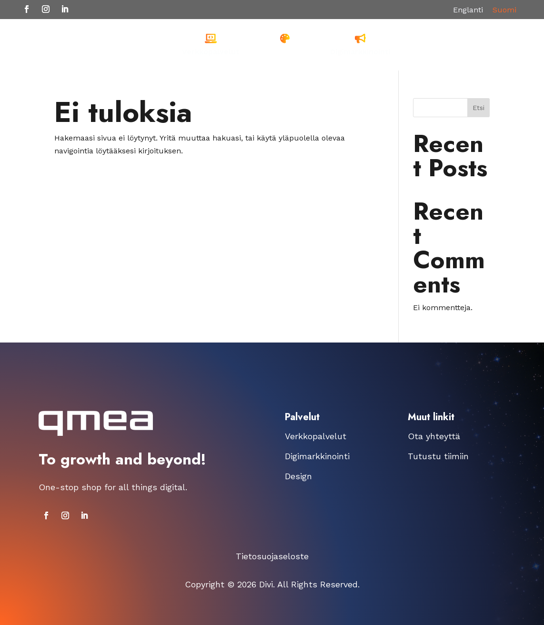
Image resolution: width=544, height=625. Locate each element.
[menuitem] (468, 10)
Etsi (478, 107)
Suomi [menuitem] (504, 9)
